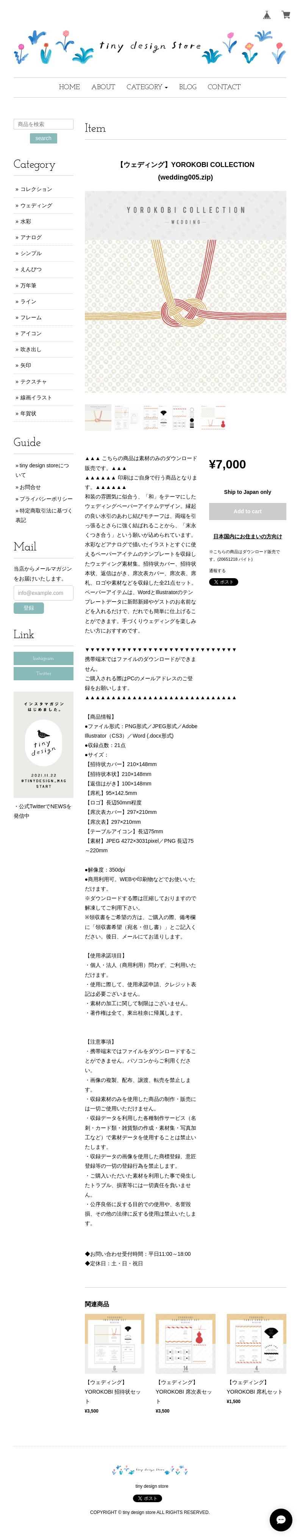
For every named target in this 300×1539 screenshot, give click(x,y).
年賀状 (28, 413)
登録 (28, 608)
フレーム (31, 317)
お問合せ (30, 487)
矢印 (25, 365)
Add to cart (248, 511)
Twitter (43, 673)
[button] (147, 87)
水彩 (25, 221)
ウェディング (36, 205)
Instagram (43, 658)
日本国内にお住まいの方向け (247, 536)
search (44, 138)
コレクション (36, 189)
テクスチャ (33, 381)
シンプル (31, 253)
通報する (217, 570)
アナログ (31, 237)
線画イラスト (36, 397)
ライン (28, 301)
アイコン (31, 333)
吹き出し (31, 349)
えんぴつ (31, 269)
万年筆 (28, 285)
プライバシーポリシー (46, 499)
